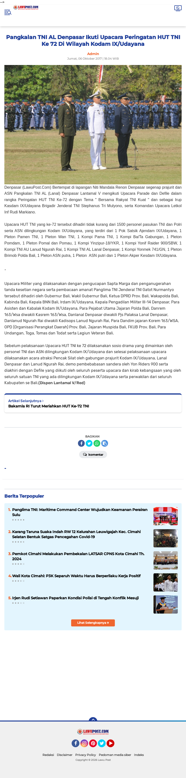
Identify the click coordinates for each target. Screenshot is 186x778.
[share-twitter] (89, 443)
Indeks (139, 755)
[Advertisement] (129, 678)
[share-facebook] (81, 443)
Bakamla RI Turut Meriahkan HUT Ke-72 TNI (48, 406)
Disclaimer (64, 755)
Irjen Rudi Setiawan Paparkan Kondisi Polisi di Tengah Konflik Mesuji (75, 598)
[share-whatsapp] (96, 443)
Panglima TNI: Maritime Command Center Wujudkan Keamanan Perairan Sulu (79, 512)
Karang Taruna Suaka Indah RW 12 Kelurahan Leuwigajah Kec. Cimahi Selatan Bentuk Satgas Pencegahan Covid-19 (76, 534)
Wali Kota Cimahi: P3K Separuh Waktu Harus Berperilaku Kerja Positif (76, 576)
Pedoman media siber (115, 755)
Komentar (93, 454)
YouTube (114, 745)
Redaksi (48, 755)
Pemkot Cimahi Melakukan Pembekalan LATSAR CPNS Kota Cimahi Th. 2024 (78, 556)
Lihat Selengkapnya (93, 622)
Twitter (104, 745)
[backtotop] (93, 721)
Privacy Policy (85, 755)
